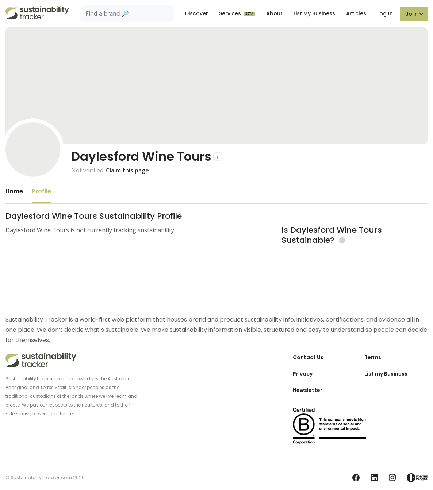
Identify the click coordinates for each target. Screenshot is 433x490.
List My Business (314, 13)
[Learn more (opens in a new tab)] (341, 240)
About (274, 13)
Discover (196, 13)
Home (14, 191)
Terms (372, 357)
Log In (385, 13)
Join (411, 14)
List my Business (385, 373)
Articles (356, 13)
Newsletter (307, 390)
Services (230, 13)
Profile (41, 191)
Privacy (303, 373)
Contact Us (308, 357)
